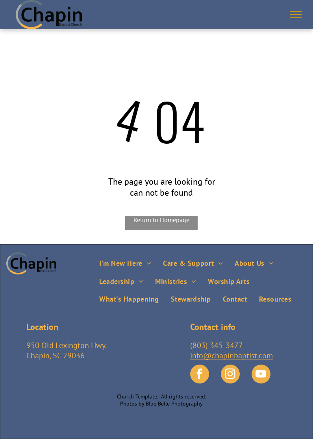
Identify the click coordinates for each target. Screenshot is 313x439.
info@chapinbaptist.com (231, 355)
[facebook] (199, 375)
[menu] (295, 14)
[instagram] (230, 375)
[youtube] (261, 375)
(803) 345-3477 (216, 345)
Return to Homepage (161, 220)
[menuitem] (125, 261)
